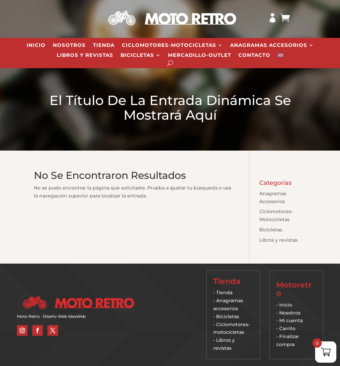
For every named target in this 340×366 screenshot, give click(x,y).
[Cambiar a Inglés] (281, 56)
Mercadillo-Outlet (199, 55)
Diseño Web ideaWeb (64, 316)
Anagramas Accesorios (268, 45)
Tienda (104, 45)
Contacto (254, 55)
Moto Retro (28, 316)
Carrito (287, 328)
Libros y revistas (85, 55)
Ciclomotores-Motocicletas (169, 45)
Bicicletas (137, 55)
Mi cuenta (291, 320)
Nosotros (69, 45)
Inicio (36, 45)
